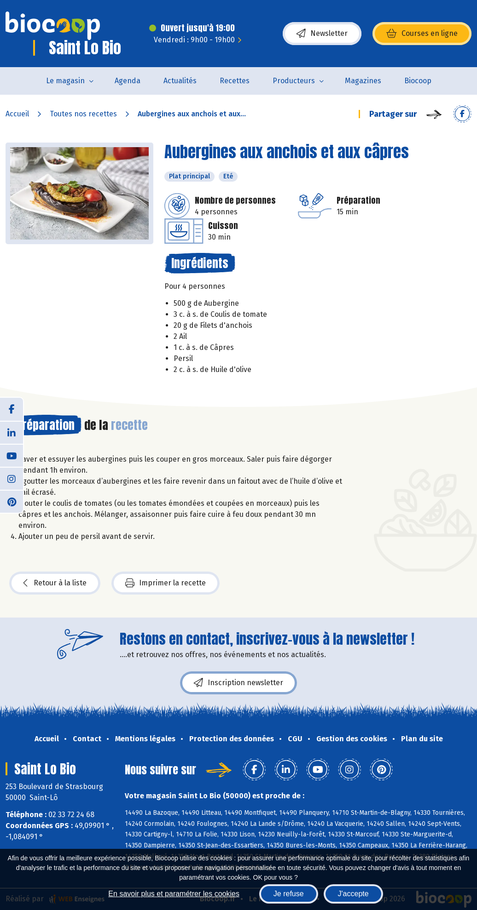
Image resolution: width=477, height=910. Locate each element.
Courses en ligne (422, 33)
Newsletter (322, 33)
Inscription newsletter (238, 682)
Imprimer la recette (165, 583)
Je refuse (288, 894)
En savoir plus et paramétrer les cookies (173, 894)
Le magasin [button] (65, 80)
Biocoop (417, 80)
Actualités (180, 80)
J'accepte (353, 894)
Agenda (127, 80)
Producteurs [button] (294, 80)
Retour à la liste (55, 583)
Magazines (363, 80)
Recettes (235, 80)
